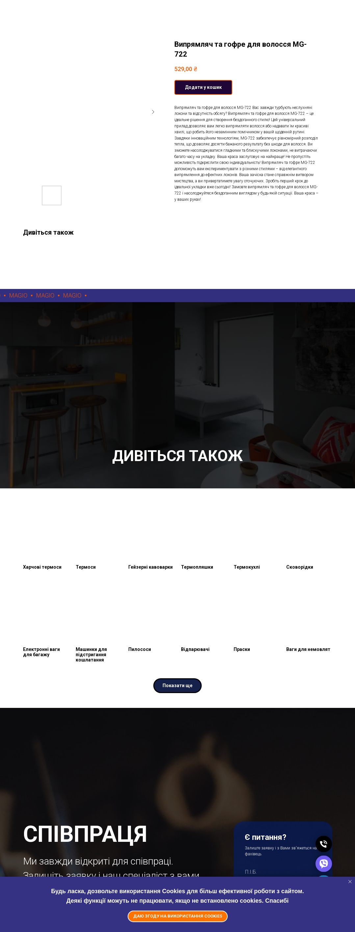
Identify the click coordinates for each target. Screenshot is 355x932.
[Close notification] (350, 881)
